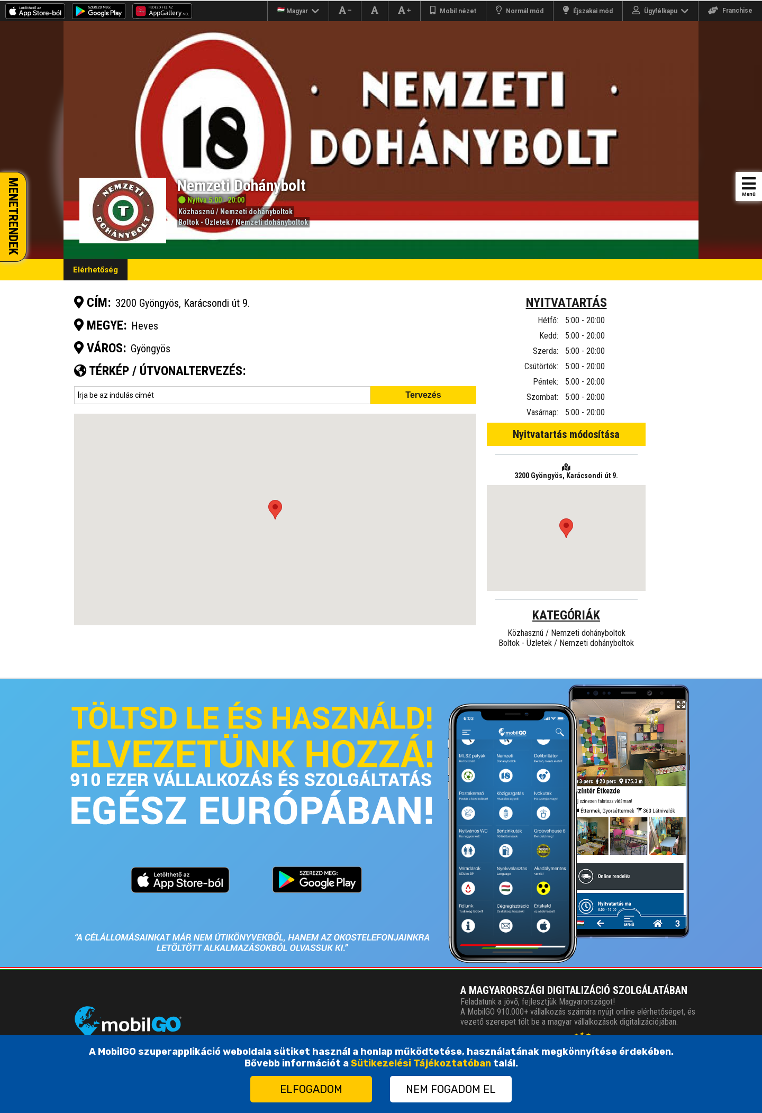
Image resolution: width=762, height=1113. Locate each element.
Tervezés (423, 394)
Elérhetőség (95, 270)
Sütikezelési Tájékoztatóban (421, 1063)
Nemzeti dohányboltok (256, 211)
